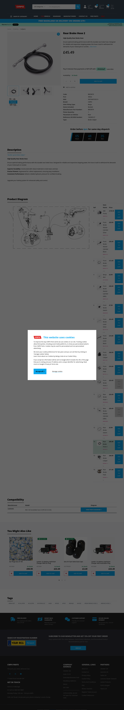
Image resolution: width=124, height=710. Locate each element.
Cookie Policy (72, 356)
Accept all (40, 371)
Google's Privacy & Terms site (48, 364)
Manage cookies (57, 371)
